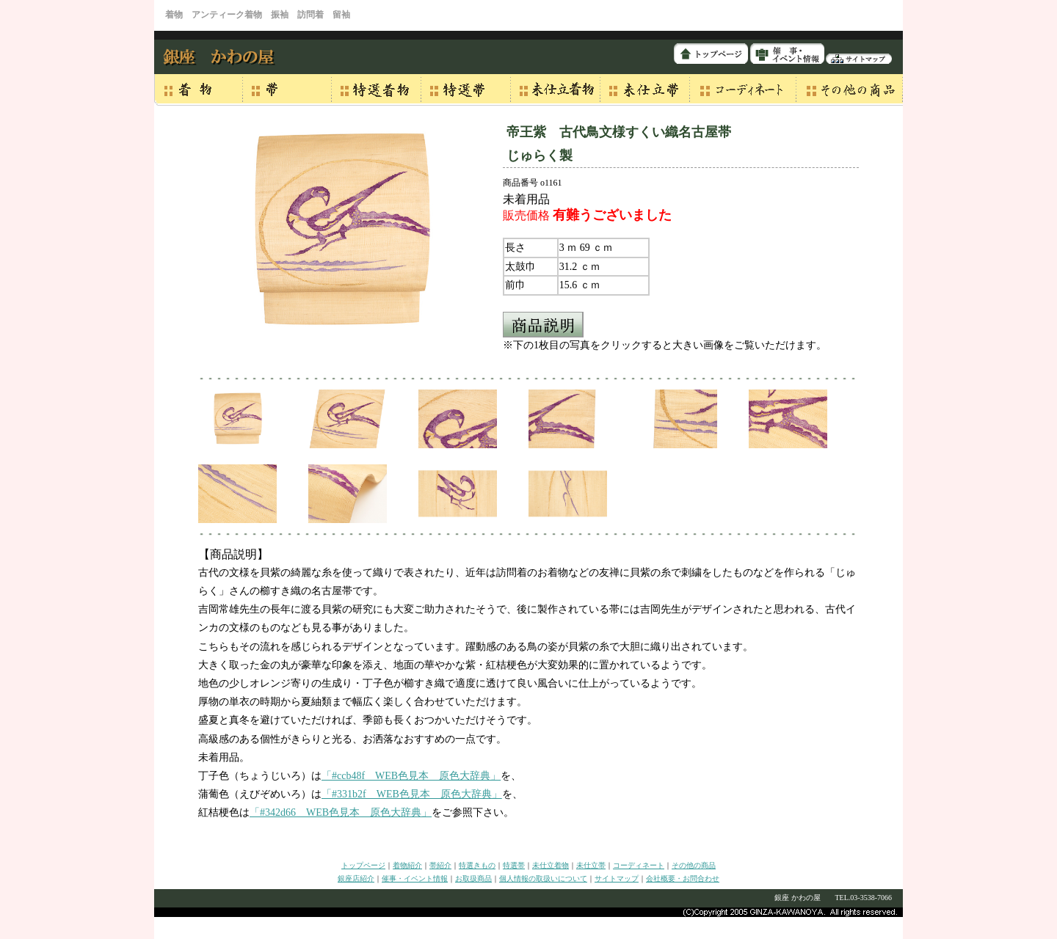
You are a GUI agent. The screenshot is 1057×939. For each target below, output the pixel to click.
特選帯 (514, 865)
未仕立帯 (591, 865)
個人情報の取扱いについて (543, 878)
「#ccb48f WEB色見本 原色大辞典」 (411, 775)
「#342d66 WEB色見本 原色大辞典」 (341, 812)
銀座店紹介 (356, 878)
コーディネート (638, 865)
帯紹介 (440, 865)
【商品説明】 (233, 554)
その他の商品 (694, 865)
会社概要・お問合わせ (682, 878)
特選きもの (477, 865)
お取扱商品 (473, 878)
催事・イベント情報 (415, 878)
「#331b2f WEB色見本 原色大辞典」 (412, 794)
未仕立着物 (550, 865)
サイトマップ (617, 878)
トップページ (363, 865)
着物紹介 (407, 865)
